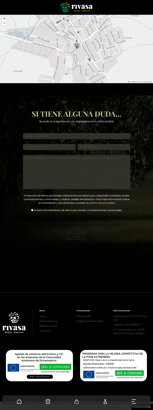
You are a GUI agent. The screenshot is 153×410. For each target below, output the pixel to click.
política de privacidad (102, 203)
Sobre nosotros (48, 321)
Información (84, 316)
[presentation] (77, 223)
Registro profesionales (90, 321)
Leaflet (132, 82)
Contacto (45, 331)
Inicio (42, 316)
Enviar (76, 236)
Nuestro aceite (48, 326)
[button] (77, 46)
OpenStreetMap (145, 82)
